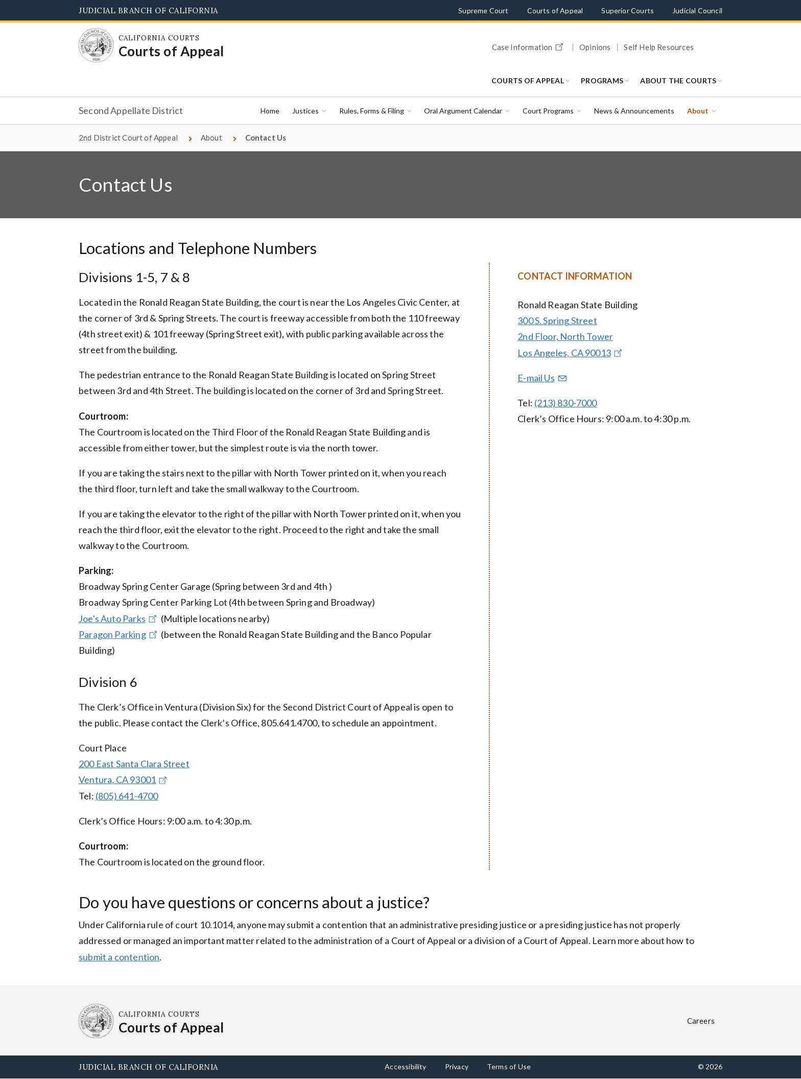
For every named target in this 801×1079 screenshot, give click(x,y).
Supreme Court (483, 10)
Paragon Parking (119, 634)
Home (270, 110)
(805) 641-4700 (127, 795)
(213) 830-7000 (565, 402)
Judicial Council (697, 10)
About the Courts (678, 80)
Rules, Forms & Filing (371, 110)
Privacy (456, 1066)
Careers (701, 1020)
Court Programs (548, 110)
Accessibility (405, 1066)
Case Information (529, 45)
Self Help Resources (658, 47)
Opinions (594, 47)
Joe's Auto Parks (119, 618)
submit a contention (119, 956)
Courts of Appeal (555, 10)
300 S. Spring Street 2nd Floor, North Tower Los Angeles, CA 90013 (570, 336)
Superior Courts (627, 10)
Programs (602, 80)
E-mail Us (542, 377)
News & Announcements (634, 110)
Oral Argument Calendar (463, 110)
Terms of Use (509, 1066)
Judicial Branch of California (148, 10)
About (698, 110)
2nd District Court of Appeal (128, 137)
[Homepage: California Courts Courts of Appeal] (96, 45)
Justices (305, 110)
